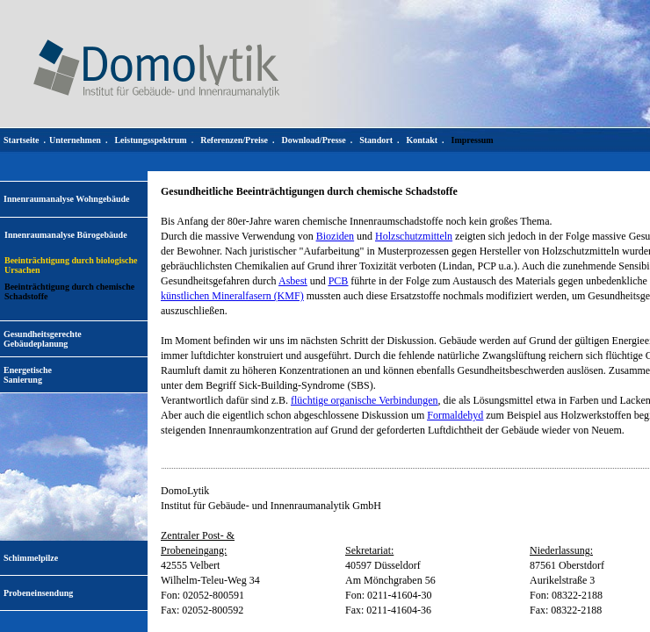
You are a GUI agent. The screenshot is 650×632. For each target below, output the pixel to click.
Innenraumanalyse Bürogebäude (65, 235)
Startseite (22, 140)
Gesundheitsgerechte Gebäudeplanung (43, 338)
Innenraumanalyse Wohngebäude (66, 199)
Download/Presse (314, 140)
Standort (376, 140)
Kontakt (421, 140)
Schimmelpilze (31, 558)
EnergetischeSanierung (28, 374)
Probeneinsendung (38, 593)
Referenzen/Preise (234, 140)
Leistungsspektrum (150, 140)
